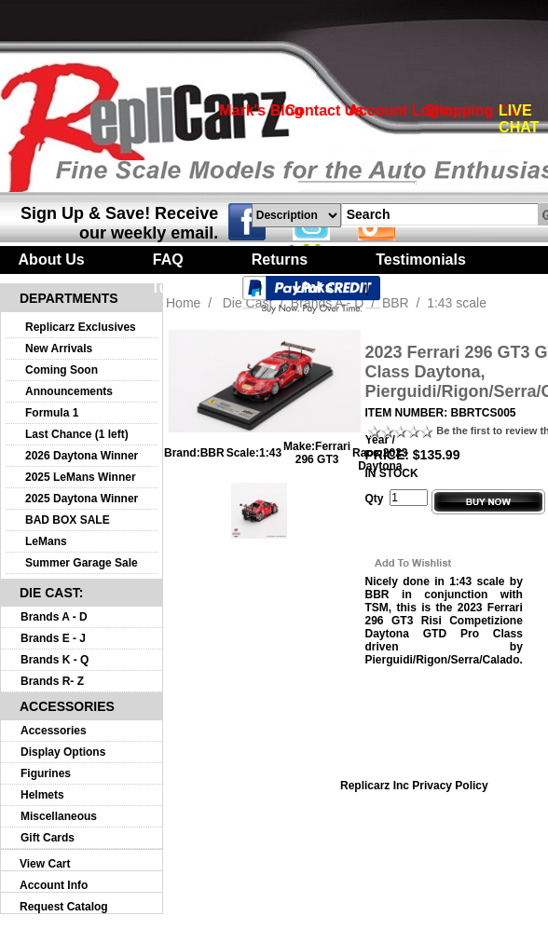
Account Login (400, 110)
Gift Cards (48, 837)
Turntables (188, 287)
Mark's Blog (261, 110)
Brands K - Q (55, 659)
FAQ (168, 259)
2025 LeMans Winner (80, 477)
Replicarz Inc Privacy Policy (414, 785)
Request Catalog (64, 906)
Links (314, 287)
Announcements (69, 391)
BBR (212, 452)
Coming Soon (61, 369)
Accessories (54, 730)
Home (183, 302)
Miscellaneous (59, 816)
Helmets (42, 794)
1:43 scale (456, 302)
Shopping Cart (476, 110)
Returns (280, 259)
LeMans (46, 541)
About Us (52, 259)
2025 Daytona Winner (81, 498)
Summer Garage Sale (81, 562)
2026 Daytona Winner (81, 455)
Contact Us (324, 110)
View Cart (45, 863)
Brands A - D (54, 616)
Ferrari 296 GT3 (322, 453)
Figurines (46, 773)
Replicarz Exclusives (80, 327)
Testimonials (421, 259)
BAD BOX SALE (67, 520)
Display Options (63, 752)
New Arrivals (58, 348)
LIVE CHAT (519, 119)
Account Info (54, 885)
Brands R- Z (52, 681)
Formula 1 (51, 412)
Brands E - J (53, 638)
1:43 (270, 452)
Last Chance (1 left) (77, 434)
